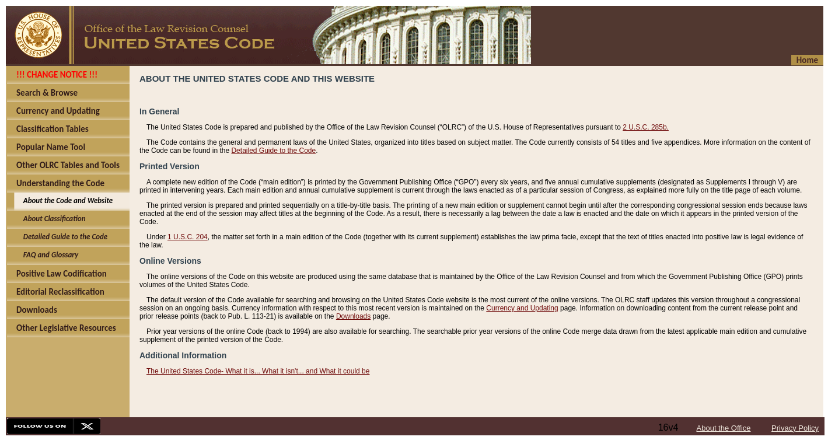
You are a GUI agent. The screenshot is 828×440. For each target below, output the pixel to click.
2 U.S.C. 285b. (646, 127)
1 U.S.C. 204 (187, 237)
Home (807, 60)
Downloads (353, 316)
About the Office (724, 428)
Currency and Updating (522, 308)
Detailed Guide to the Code (273, 150)
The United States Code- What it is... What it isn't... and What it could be (257, 371)
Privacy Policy (795, 428)
